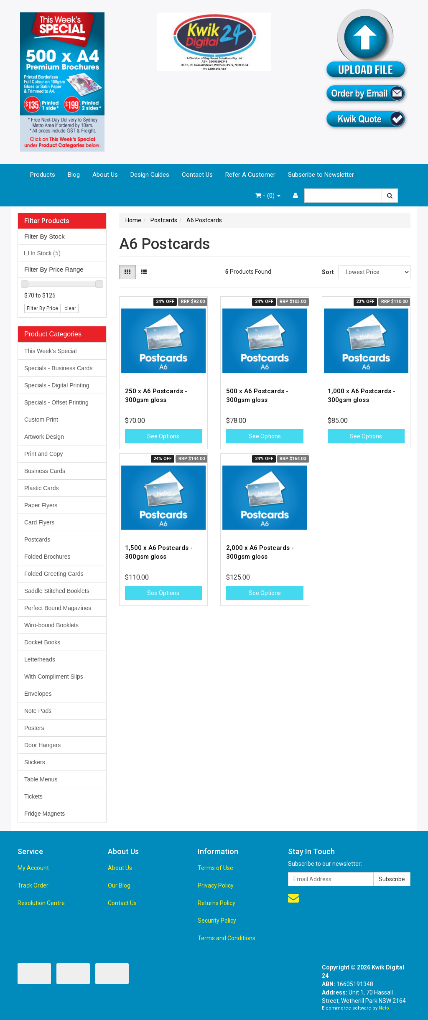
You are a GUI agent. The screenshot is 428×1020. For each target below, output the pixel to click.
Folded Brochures (47, 556)
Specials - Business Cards (58, 368)
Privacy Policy (216, 885)
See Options (163, 436)
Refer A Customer (250, 174)
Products (42, 174)
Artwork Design (44, 436)
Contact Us (197, 174)
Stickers (34, 762)
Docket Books (42, 642)
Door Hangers (42, 745)
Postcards (37, 539)
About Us (105, 174)
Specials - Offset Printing (56, 402)
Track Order (33, 885)
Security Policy (217, 920)
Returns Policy (216, 903)
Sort (327, 272)
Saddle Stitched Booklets (56, 591)
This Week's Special (50, 351)
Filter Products (46, 221)
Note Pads (37, 710)
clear (70, 308)
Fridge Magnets (44, 813)
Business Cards (44, 471)
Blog (74, 174)
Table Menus (40, 779)
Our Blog (119, 885)
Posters (34, 728)
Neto (384, 1008)
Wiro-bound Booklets (51, 625)
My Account (33, 868)
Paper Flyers (40, 505)
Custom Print (41, 419)
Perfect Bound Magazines (57, 608)
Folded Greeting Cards (54, 573)
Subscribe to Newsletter (321, 174)
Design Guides (149, 174)
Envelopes (37, 693)
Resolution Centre (41, 903)
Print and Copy (43, 453)
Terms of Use (215, 868)
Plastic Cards (41, 488)
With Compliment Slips (53, 676)
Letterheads (39, 659)
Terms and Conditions (226, 938)
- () (267, 195)
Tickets (33, 796)
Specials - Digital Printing (56, 385)
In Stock (46, 253)
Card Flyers (39, 522)
